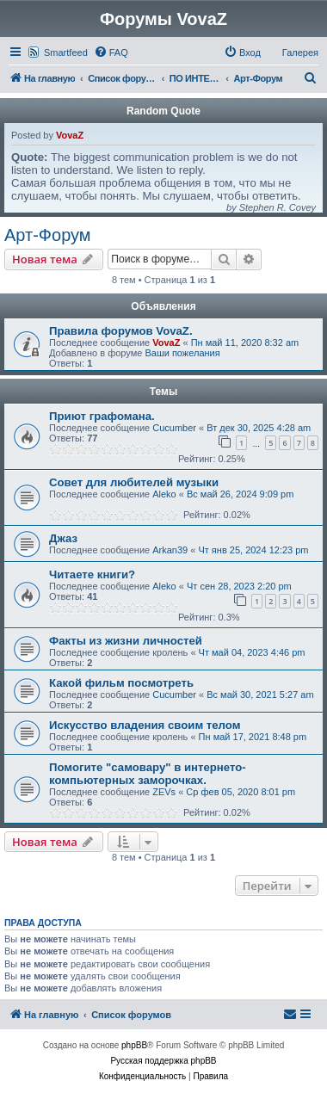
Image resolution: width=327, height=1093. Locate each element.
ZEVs (164, 792)
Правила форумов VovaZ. (121, 330)
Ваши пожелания (182, 353)
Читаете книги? (92, 574)
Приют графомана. (102, 416)
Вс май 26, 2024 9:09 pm (240, 494)
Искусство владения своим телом (144, 725)
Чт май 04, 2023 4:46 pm (252, 652)
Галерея (300, 52)
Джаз (63, 538)
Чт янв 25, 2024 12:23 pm (253, 550)
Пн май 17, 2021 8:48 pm (253, 737)
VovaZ (69, 135)
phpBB (134, 1045)
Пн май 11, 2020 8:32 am (245, 342)
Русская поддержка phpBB (163, 1060)
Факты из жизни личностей (125, 640)
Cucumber (174, 428)
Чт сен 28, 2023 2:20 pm (239, 586)
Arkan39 (170, 550)
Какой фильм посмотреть (121, 682)
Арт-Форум (47, 234)
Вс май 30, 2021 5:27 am (260, 694)
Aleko (164, 494)
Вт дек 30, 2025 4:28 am (259, 428)
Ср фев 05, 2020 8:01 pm (240, 792)
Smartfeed (66, 52)
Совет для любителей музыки (134, 482)
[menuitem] (111, 52)
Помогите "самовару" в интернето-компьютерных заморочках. (147, 774)
